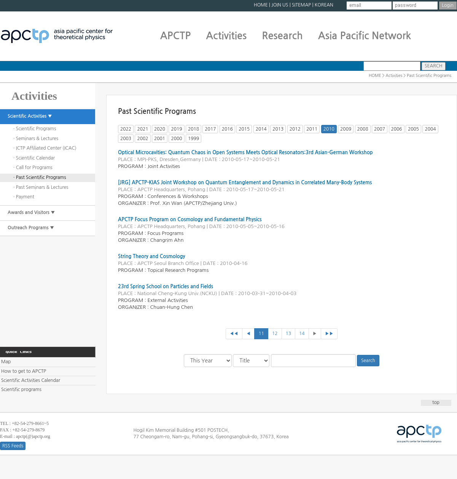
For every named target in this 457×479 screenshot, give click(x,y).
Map (6, 361)
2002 (142, 138)
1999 (193, 138)
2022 (125, 129)
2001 (159, 138)
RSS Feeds (12, 446)
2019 (176, 129)
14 (302, 333)
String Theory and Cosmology (151, 256)
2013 (277, 129)
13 (288, 333)
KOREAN (324, 5)
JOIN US (279, 5)
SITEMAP (301, 5)
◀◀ (234, 333)
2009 (345, 129)
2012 (295, 129)
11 (261, 333)
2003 (125, 138)
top (435, 402)
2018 (193, 129)
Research (282, 36)
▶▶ (329, 333)
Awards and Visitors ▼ (31, 212)
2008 (362, 129)
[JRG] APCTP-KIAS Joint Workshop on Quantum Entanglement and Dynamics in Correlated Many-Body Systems (245, 182)
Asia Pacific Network (364, 36)
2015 (244, 129)
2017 (210, 129)
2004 (430, 129)
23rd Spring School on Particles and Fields (165, 286)
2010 (328, 129)
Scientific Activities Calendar (30, 380)
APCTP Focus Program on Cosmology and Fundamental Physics (190, 219)
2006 (396, 129)
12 (275, 333)
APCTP (175, 36)
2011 (311, 129)
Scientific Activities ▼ (30, 116)
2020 (159, 129)
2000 (176, 138)
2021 (142, 129)
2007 (379, 129)
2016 (227, 129)
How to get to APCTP (23, 371)
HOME (261, 5)
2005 (413, 129)
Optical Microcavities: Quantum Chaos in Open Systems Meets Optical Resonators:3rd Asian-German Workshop (245, 152)
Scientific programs (21, 389)
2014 (261, 129)
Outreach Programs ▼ (31, 227)
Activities (226, 36)
